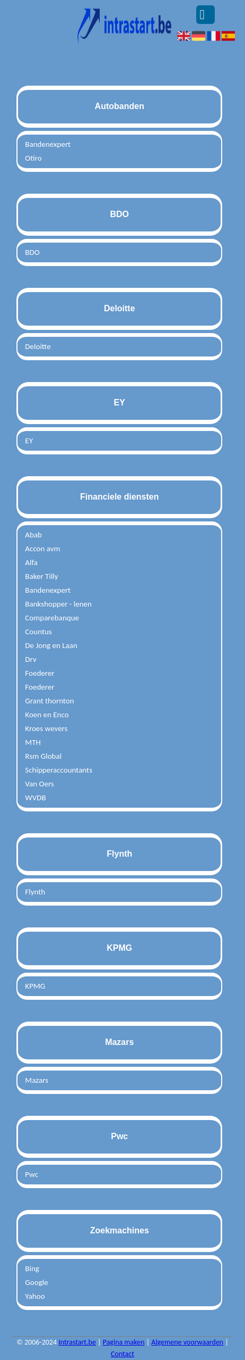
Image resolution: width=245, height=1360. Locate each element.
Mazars (36, 1080)
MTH (32, 742)
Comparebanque (52, 618)
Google (36, 1282)
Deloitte (37, 346)
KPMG (35, 986)
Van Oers (39, 784)
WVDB (35, 797)
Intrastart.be (77, 1342)
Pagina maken (124, 1342)
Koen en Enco (46, 714)
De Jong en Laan (51, 645)
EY (29, 440)
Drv (30, 659)
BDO (32, 252)
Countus (38, 631)
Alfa (31, 562)
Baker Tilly (41, 576)
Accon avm (42, 548)
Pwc (31, 1174)
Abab (33, 535)
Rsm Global (43, 756)
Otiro (33, 158)
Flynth (35, 892)
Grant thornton (49, 701)
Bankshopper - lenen (58, 604)
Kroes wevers (46, 728)
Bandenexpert (48, 144)
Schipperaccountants (58, 770)
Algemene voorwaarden (187, 1342)
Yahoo (35, 1296)
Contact (122, 1353)
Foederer (39, 673)
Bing (32, 1268)
